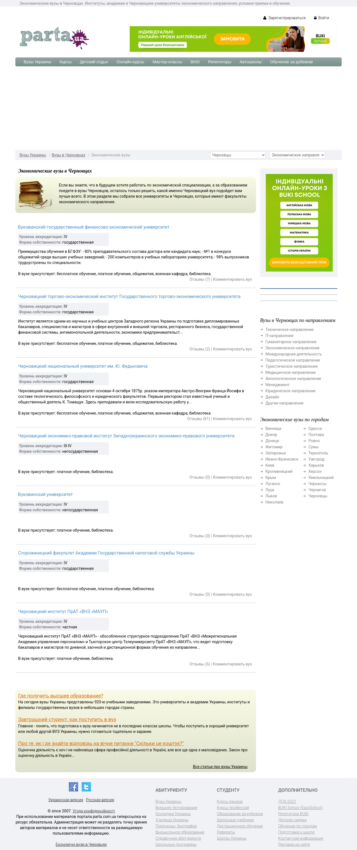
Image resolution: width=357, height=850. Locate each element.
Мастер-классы (167, 61)
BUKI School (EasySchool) (300, 807)
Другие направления (284, 403)
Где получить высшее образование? (60, 696)
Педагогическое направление (293, 360)
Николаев (275, 502)
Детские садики (292, 820)
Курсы (66, 61)
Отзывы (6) (199, 664)
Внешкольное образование (180, 832)
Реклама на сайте (294, 844)
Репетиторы (219, 61)
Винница (273, 428)
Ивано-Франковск (282, 459)
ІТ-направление (280, 335)
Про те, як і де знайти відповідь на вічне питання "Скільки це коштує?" (101, 743)
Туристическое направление (292, 366)
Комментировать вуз (232, 279)
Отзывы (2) (199, 349)
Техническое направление (290, 329)
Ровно (314, 441)
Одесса (315, 428)
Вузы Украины (37, 61)
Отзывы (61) (198, 418)
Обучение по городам (297, 826)
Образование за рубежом (240, 814)
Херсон (315, 471)
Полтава (316, 434)
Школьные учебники (235, 820)
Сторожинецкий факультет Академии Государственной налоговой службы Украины (106, 553)
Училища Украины (172, 820)
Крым (271, 477)
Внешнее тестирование (176, 807)
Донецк (272, 441)
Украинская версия (65, 800)
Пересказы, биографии (176, 826)
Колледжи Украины (173, 814)
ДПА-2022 (287, 801)
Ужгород (316, 459)
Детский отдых (94, 61)
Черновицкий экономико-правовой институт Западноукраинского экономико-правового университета (126, 436)
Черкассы (317, 483)
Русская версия (100, 800)
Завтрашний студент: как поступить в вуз (67, 719)
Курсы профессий (233, 807)
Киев (270, 465)
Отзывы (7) (199, 279)
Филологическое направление (293, 378)
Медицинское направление (291, 372)
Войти (321, 18)
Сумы (313, 447)
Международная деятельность (294, 354)
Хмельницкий (321, 477)
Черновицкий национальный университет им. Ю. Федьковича (83, 366)
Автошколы (251, 61)
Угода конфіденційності (94, 811)
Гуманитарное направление (291, 342)
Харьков (316, 465)
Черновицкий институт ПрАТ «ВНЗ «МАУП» (63, 611)
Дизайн (272, 397)
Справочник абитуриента (178, 838)
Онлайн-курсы (130, 61)
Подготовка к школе (296, 832)
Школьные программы (176, 844)
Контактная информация (300, 838)
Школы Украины (232, 838)
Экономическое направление (293, 348)
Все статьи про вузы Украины (220, 766)
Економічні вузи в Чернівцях (81, 844)
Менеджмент (278, 384)
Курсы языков (230, 801)
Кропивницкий (279, 471)
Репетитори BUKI (293, 814)
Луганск (273, 483)
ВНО (195, 61)
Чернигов (317, 490)
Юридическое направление (291, 391)
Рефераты (226, 832)
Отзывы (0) (199, 477)
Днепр (271, 434)
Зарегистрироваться (284, 18)
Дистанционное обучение (240, 826)
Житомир (274, 447)
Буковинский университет (45, 494)
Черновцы (317, 496)
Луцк (270, 490)
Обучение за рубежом (291, 61)
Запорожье (276, 453)
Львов (271, 496)
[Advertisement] (178, 108)
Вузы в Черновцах (68, 155)
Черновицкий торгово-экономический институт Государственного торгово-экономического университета (129, 296)
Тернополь (318, 453)
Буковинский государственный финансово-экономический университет (94, 227)
